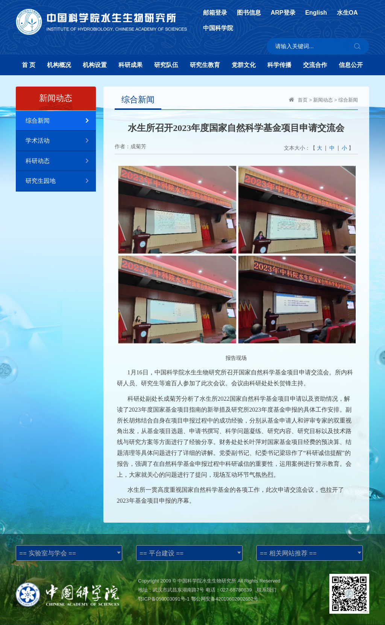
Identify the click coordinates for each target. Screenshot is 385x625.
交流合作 (315, 65)
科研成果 (130, 65)
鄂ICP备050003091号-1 (163, 599)
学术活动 (61, 141)
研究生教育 (205, 65)
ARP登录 (283, 12)
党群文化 (244, 65)
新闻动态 (323, 100)
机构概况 (59, 65)
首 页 (28, 65)
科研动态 (61, 161)
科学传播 (279, 65)
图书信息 (249, 12)
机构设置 (95, 65)
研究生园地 (61, 181)
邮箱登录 (215, 12)
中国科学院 (218, 28)
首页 (303, 100)
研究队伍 (166, 65)
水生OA (347, 12)
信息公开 (351, 65)
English (316, 12)
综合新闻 (61, 121)
